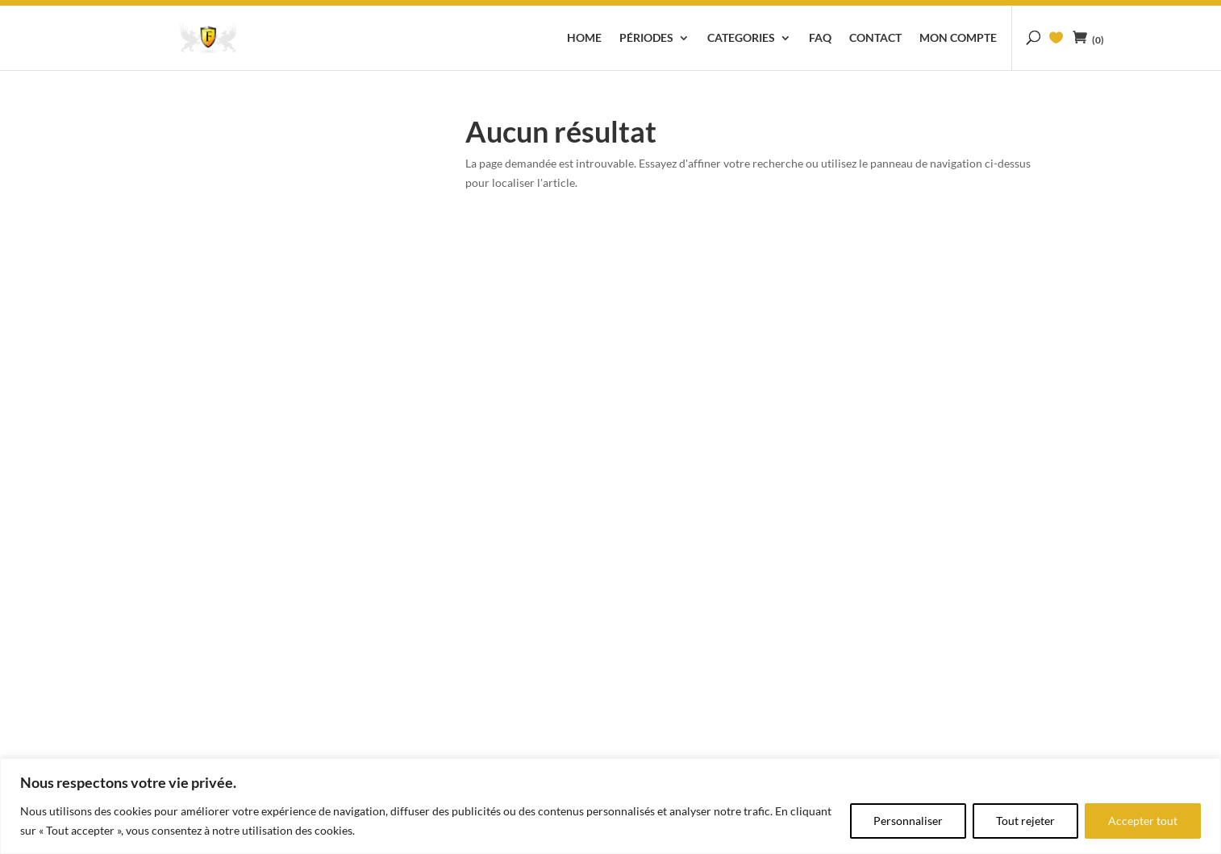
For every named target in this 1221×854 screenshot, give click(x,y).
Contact (875, 38)
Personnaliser (908, 820)
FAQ (820, 38)
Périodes (646, 38)
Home (584, 38)
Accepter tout (1142, 820)
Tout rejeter (1025, 820)
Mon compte (958, 38)
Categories (741, 38)
